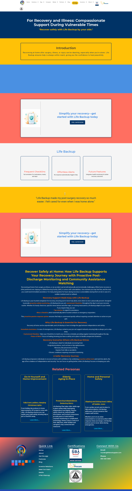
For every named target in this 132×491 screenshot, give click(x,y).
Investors (82, 2)
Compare (48, 2)
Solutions (34, 2)
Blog (69, 2)
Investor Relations (46, 468)
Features (42, 461)
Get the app (43, 458)
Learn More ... (34, 421)
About (90, 2)
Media (54, 2)
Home (28, 2)
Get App (75, 3)
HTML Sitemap (44, 477)
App (41, 2)
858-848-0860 (106, 461)
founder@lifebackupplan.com (111, 454)
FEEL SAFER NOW (77, 124)
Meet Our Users (44, 471)
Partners (62, 2)
